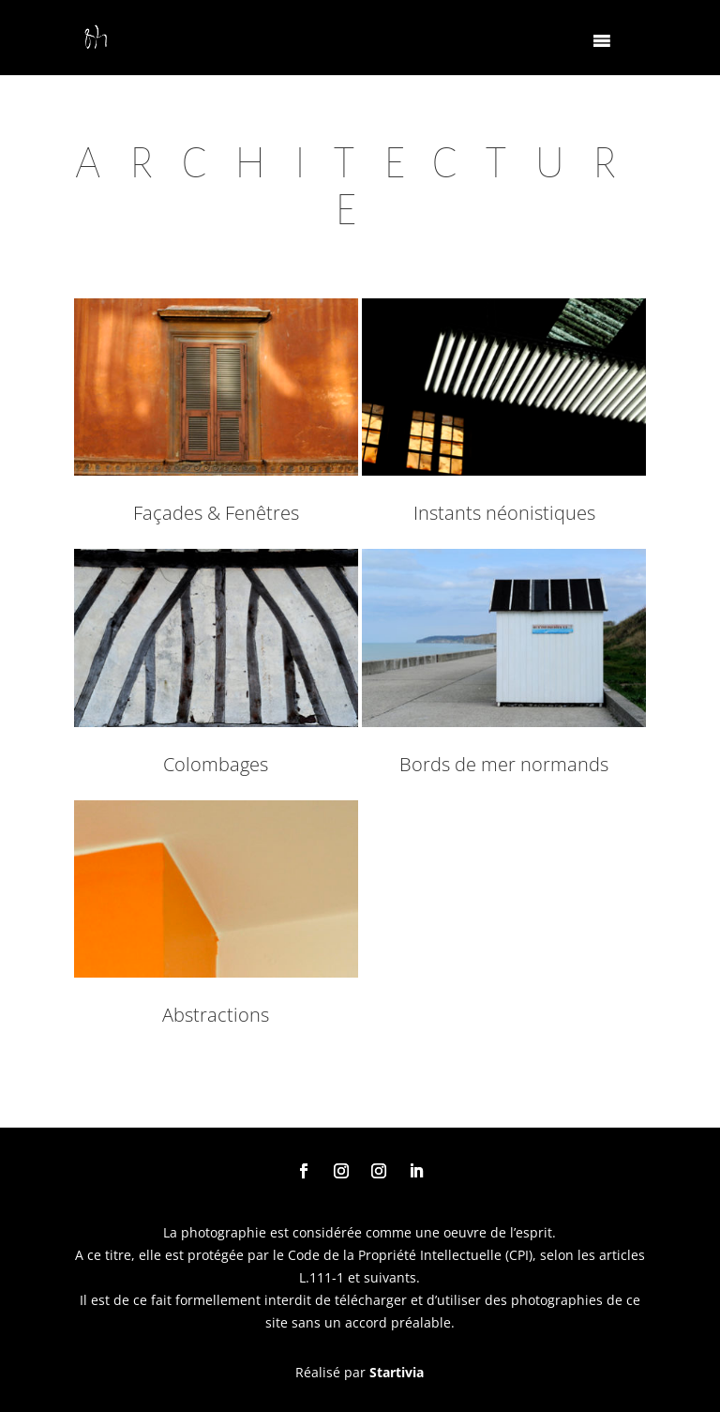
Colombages (215, 764)
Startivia (396, 1372)
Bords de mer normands (503, 764)
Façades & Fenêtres (216, 512)
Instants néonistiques (504, 512)
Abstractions (215, 1014)
